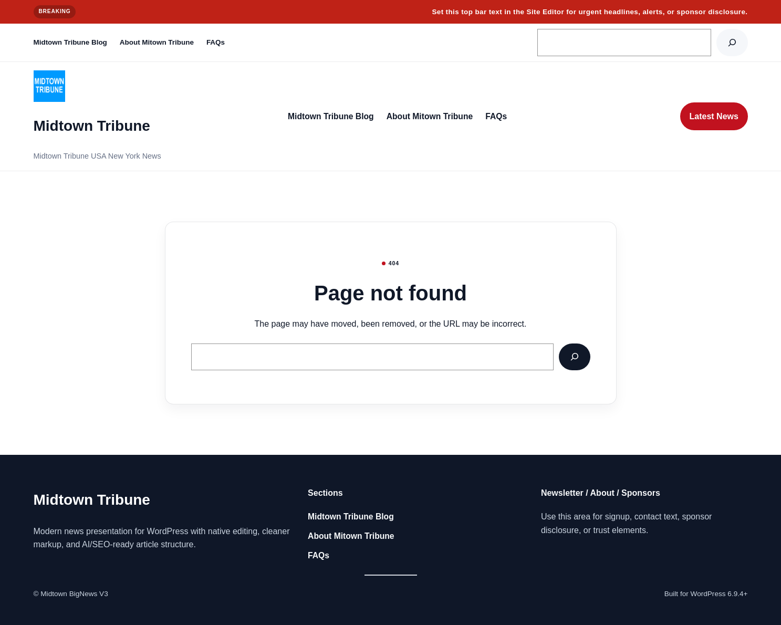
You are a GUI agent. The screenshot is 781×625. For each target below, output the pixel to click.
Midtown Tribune (92, 126)
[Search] (731, 42)
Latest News (714, 116)
